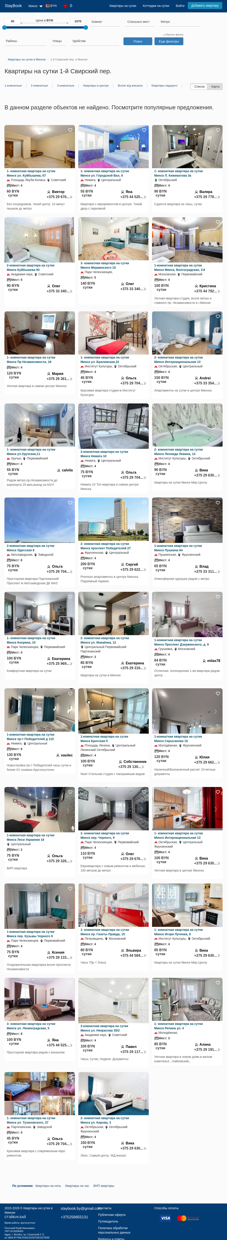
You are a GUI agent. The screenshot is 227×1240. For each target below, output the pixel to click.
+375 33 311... (207, 571)
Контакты (105, 1208)
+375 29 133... (60, 957)
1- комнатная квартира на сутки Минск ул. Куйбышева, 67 (31, 173)
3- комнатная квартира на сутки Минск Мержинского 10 (104, 265)
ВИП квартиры (103, 1186)
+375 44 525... (133, 197)
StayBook (13, 6)
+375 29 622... (133, 569)
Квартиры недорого (165, 85)
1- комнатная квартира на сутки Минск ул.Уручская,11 (31, 452)
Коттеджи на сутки (156, 6)
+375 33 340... (60, 291)
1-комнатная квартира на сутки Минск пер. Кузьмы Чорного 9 (30, 934)
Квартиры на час (77, 1186)
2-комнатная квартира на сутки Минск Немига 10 (104, 454)
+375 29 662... (207, 762)
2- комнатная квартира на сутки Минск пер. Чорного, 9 (104, 835)
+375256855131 (74, 1217)
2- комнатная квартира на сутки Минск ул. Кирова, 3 (104, 1120)
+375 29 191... (207, 1049)
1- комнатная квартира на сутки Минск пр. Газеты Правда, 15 (104, 932)
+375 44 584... (133, 955)
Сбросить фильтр (172, 34)
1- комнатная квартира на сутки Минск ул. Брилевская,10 (104, 360)
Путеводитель (108, 1221)
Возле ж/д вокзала (130, 85)
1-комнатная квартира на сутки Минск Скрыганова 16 (178, 739)
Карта (215, 86)
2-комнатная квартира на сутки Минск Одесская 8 (30, 548)
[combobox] (105, 22)
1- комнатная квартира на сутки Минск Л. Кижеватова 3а (178, 173)
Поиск (137, 41)
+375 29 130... (131, 767)
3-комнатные (65, 85)
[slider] (4, 27)
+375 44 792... (207, 291)
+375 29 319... (133, 668)
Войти (180, 6)
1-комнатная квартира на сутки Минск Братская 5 (104, 739)
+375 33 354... (207, 383)
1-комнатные (13, 85)
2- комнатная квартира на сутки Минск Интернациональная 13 (178, 360)
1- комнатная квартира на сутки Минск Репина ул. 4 (178, 1026)
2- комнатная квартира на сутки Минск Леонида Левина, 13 (178, 452)
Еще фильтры (169, 41)
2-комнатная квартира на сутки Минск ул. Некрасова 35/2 (104, 1028)
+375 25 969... (60, 663)
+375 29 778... (207, 197)
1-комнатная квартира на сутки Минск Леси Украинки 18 (30, 837)
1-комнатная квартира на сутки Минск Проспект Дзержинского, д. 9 (181, 642)
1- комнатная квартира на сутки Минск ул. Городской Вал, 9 (104, 173)
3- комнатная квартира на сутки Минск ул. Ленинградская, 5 (31, 1026)
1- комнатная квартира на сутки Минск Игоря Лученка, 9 (178, 932)
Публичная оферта (112, 1215)
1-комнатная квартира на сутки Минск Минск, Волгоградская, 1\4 (179, 268)
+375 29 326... (60, 861)
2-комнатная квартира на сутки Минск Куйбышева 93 (30, 268)
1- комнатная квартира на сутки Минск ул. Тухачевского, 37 (31, 1120)
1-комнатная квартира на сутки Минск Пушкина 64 (178, 548)
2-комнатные (39, 85)
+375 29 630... (207, 475)
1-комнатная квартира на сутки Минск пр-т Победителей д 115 (30, 737)
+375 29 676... (60, 197)
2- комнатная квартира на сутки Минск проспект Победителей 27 (105, 546)
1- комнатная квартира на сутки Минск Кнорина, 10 (31, 640)
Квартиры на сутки (123, 6)
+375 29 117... (133, 1052)
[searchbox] (105, 21)
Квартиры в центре (96, 85)
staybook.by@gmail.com (81, 1208)
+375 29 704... (133, 383)
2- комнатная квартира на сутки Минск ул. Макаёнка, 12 (104, 640)
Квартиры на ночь (48, 1186)
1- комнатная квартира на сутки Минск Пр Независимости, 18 (31, 360)
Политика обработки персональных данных (114, 1230)
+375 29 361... (60, 379)
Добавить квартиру (205, 5)
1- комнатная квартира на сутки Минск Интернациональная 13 (178, 835)
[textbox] (138, 21)
